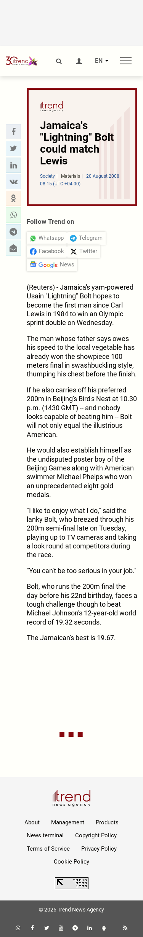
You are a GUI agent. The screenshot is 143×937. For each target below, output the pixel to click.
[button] (13, 132)
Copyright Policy (96, 835)
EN (99, 61)
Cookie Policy (71, 861)
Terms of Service (48, 848)
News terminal (45, 835)
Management (67, 822)
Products (107, 822)
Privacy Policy (99, 848)
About (32, 822)
